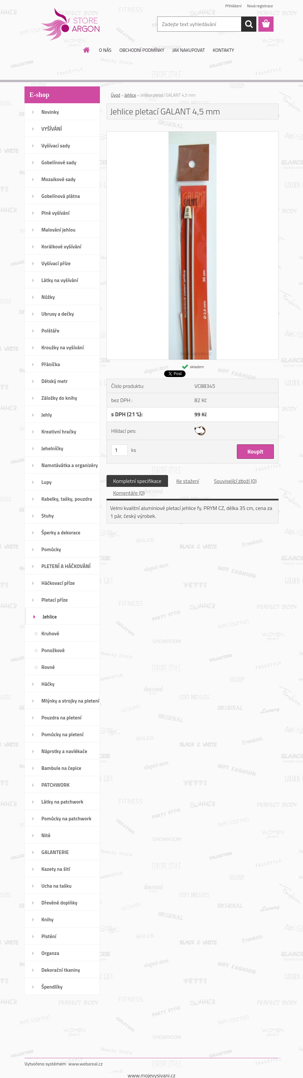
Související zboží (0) (235, 481)
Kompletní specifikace (137, 481)
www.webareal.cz (85, 1063)
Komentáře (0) (129, 493)
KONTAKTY (223, 50)
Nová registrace (260, 6)
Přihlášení (233, 6)
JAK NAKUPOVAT (188, 50)
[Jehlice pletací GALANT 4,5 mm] (192, 134)
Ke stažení (187, 481)
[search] (248, 24)
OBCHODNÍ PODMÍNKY (141, 50)
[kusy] (119, 450)
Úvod (115, 95)
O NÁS (105, 50)
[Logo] (69, 24)
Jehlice (130, 95)
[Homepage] (86, 49)
